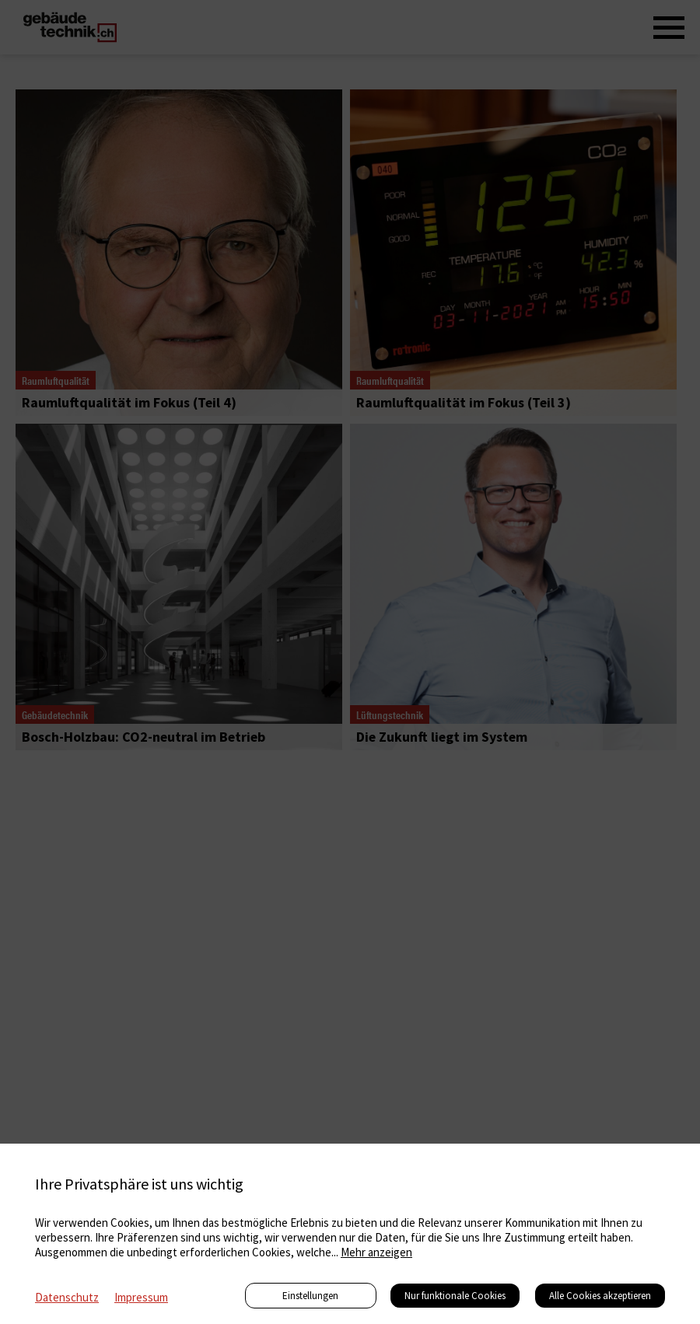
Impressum (141, 1297)
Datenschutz (67, 1297)
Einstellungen (310, 1295)
